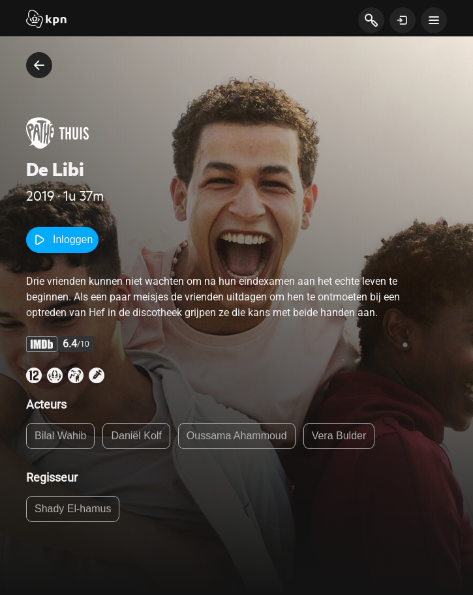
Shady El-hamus (73, 508)
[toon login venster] (402, 20)
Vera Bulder (339, 435)
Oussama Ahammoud (237, 435)
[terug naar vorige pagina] (39, 65)
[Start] (46, 20)
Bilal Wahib (60, 435)
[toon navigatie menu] (434, 20)
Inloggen (62, 240)
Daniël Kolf (136, 435)
